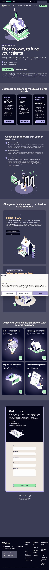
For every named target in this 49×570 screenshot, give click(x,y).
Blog (34, 546)
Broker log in (43, 5)
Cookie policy (44, 557)
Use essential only (9, 293)
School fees (27, 557)
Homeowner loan (27, 547)
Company (15, 452)
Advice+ (20, 5)
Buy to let (27, 558)
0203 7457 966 (15, 424)
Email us (13, 548)
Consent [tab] (8, 279)
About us (35, 552)
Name (14, 447)
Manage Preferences (24, 293)
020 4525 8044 (6, 548)
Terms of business (43, 561)
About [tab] (40, 279)
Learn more (9, 122)
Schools (35, 5)
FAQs (34, 544)
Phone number (16, 464)
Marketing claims (43, 564)
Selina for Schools (43, 552)
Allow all (40, 293)
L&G (42, 547)
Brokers (14, 5)
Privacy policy (44, 559)
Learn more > (11, 555)
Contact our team (21, 69)
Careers (35, 553)
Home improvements (28, 555)
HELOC (26, 544)
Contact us (35, 547)
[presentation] (23, 481)
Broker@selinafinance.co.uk (18, 427)
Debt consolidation (28, 552)
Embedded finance (28, 5)
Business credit (28, 560)
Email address (16, 458)
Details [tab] (24, 279)
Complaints (35, 555)
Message (15, 469)
